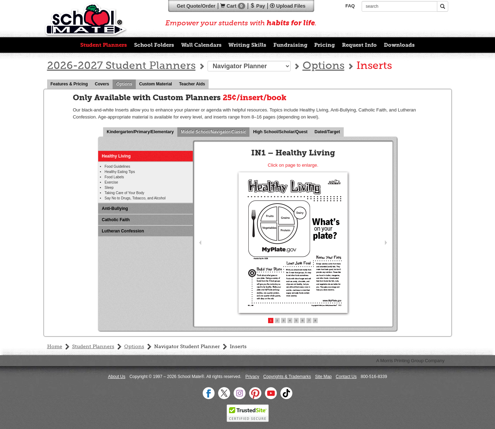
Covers (104, 84)
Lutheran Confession (123, 231)
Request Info (359, 45)
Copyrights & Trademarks (287, 376)
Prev (200, 242)
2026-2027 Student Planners (121, 66)
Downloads (399, 45)
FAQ (350, 5)
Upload (287, 6)
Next (386, 242)
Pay (257, 6)
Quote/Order (196, 6)
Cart (232, 6)
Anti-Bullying (115, 208)
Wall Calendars (201, 45)
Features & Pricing (71, 84)
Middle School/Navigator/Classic (215, 132)
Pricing (324, 45)
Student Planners (103, 45)
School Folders (154, 45)
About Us (116, 376)
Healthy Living (116, 156)
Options (323, 66)
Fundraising (290, 45)
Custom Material (157, 84)
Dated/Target (329, 132)
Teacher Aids (194, 84)
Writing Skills (247, 45)
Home (54, 346)
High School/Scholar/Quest (282, 132)
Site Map (323, 376)
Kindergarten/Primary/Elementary (142, 132)
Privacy (252, 376)
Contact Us (346, 376)
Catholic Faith (115, 219)
